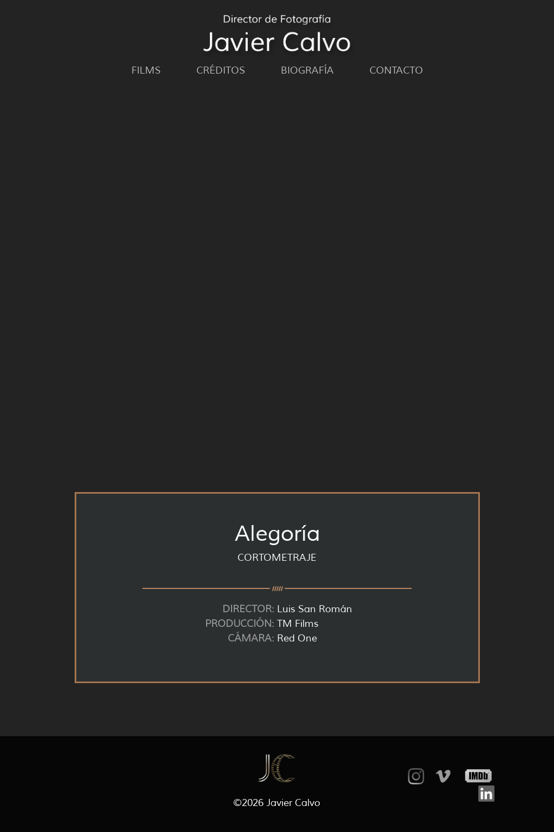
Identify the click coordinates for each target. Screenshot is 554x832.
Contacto (396, 70)
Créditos (220, 70)
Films (146, 70)
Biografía (307, 70)
